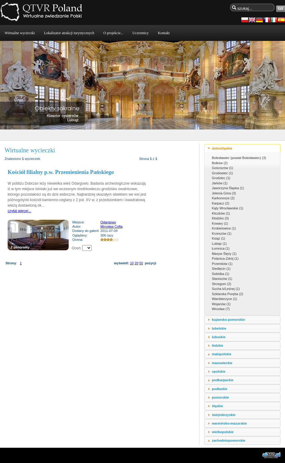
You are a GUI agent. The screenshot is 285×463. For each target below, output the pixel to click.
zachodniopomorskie (228, 440)
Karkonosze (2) (223, 198)
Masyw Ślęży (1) (224, 253)
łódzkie (217, 345)
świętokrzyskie (224, 415)
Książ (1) (218, 238)
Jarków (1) (219, 183)
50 (141, 263)
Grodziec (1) (221, 178)
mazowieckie (222, 363)
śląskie (217, 406)
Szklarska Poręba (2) (227, 294)
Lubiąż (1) (219, 243)
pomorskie (220, 397)
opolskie (218, 371)
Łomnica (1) (220, 248)
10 (132, 263)
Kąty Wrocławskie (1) (227, 208)
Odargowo (108, 222)
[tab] (242, 148)
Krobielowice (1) (224, 228)
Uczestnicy (140, 33)
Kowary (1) (220, 223)
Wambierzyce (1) (224, 299)
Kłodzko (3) (220, 218)
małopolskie (221, 354)
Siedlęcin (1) (221, 268)
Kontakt (164, 33)
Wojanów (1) (221, 304)
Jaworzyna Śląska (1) (228, 188)
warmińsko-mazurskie (229, 423)
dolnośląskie (222, 148)
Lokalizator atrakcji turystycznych (69, 33)
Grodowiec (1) (222, 173)
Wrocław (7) (220, 309)
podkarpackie (222, 380)
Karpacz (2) (220, 203)
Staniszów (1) (222, 278)
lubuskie (218, 337)
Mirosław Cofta (111, 226)
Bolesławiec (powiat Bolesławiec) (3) (239, 158)
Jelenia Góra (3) (224, 193)
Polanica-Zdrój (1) (225, 258)
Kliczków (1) (221, 213)
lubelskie (219, 328)
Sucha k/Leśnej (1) (226, 289)
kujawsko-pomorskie (228, 319)
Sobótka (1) (220, 274)
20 (136, 263)
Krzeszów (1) (221, 233)
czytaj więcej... (19, 211)
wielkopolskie (223, 432)
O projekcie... (113, 33)
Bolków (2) (220, 163)
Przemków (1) (222, 264)
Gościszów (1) (222, 168)
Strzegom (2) (221, 284)
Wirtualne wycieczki (20, 33)
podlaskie (219, 389)
